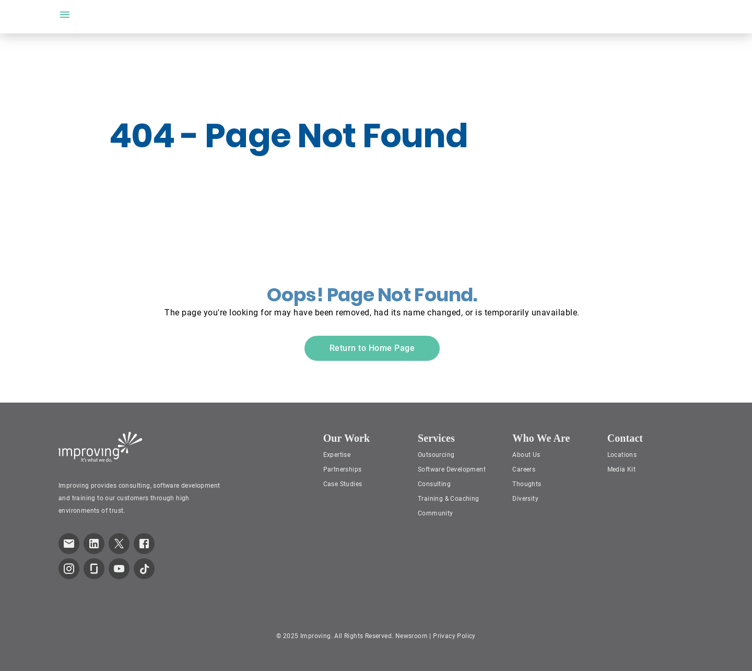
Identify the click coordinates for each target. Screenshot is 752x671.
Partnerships (342, 469)
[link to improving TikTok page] (144, 568)
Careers (523, 469)
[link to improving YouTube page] (119, 568)
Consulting (434, 484)
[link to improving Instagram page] (68, 568)
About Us (526, 454)
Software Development (452, 469)
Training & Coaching (448, 498)
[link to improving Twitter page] (119, 543)
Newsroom (411, 636)
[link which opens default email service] (68, 543)
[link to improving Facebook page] (144, 543)
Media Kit (621, 469)
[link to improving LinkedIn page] (94, 543)
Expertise (337, 454)
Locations (622, 454)
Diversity (525, 498)
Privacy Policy (454, 636)
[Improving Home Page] (100, 447)
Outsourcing (436, 454)
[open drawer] (64, 14)
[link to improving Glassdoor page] (94, 568)
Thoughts (526, 484)
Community (435, 513)
